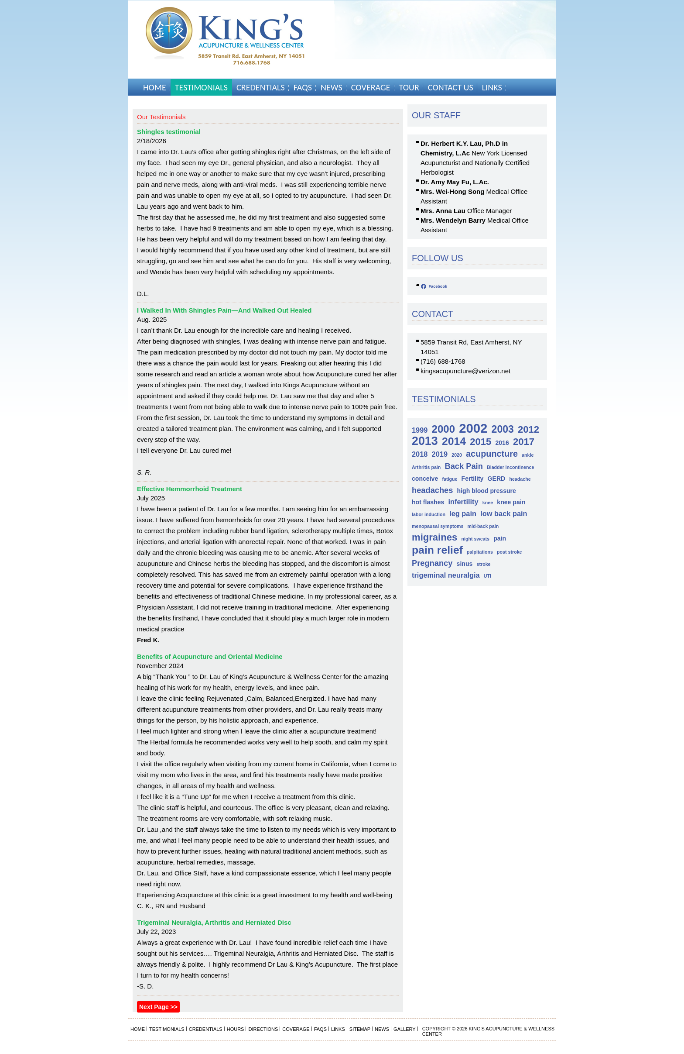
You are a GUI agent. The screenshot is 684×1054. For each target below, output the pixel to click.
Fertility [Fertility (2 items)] (473, 478)
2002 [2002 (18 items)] (473, 428)
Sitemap (359, 1029)
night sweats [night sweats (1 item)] (475, 538)
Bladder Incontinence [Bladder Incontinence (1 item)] (510, 467)
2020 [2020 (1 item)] (456, 455)
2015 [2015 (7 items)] (480, 441)
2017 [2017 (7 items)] (523, 441)
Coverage (370, 87)
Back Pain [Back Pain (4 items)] (463, 466)
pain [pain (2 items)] (499, 538)
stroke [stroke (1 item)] (484, 564)
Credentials (260, 87)
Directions (263, 1029)
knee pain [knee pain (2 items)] (511, 502)
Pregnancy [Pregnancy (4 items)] (432, 563)
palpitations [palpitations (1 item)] (480, 552)
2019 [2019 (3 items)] (440, 454)
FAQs (303, 87)
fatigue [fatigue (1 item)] (449, 479)
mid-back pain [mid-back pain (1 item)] (483, 526)
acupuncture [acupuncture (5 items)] (492, 453)
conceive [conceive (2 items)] (425, 478)
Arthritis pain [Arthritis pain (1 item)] (426, 467)
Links (492, 87)
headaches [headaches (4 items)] (432, 490)
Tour (409, 87)
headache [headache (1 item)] (519, 479)
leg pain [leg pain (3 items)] (462, 513)
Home (154, 87)
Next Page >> (158, 1006)
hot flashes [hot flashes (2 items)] (428, 502)
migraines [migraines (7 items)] (434, 537)
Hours (235, 1029)
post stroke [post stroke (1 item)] (509, 552)
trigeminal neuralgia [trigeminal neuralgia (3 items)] (446, 575)
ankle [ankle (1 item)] (528, 455)
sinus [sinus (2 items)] (465, 563)
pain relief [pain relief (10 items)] (437, 549)
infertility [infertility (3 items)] (463, 502)
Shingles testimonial (169, 131)
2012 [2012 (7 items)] (528, 429)
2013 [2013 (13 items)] (425, 441)
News (331, 87)
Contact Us (450, 87)
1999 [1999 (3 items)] (420, 430)
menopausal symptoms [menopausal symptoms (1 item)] (437, 526)
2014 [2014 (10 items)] (454, 441)
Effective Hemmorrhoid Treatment (189, 489)
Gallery (404, 1029)
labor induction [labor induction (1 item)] (428, 514)
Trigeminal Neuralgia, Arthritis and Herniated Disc (214, 922)
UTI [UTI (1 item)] (487, 576)
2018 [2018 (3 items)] (420, 454)
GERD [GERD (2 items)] (497, 478)
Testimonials (201, 87)
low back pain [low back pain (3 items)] (503, 513)
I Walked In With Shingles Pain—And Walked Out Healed (224, 310)
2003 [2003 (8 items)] (503, 429)
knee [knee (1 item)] (487, 502)
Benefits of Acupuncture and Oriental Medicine (210, 656)
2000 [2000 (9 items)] (443, 429)
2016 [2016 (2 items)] (502, 442)
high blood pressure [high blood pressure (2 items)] (486, 490)
